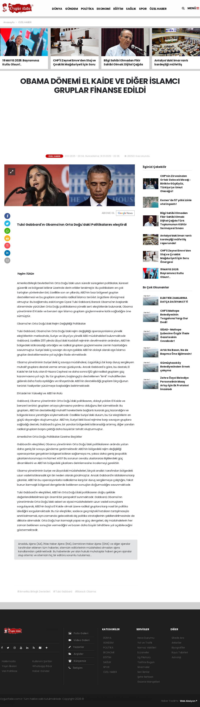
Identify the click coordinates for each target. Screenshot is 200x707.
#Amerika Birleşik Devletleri (33, 591)
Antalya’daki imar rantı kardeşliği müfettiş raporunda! (176, 239)
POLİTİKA (87, 9)
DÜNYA (57, 9)
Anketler (177, 642)
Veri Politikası (9, 671)
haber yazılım (142, 699)
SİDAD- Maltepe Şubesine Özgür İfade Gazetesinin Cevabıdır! (174, 335)
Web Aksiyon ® (188, 701)
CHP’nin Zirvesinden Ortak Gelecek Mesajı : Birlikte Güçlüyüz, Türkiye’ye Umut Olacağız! (175, 183)
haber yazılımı (93, 699)
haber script (7, 702)
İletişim (75, 668)
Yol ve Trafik (144, 642)
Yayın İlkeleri (9, 666)
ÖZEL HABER (158, 9)
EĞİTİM (118, 9)
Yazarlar (76, 647)
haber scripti (126, 699)
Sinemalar (143, 667)
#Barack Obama (85, 591)
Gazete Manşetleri (148, 682)
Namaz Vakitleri (146, 647)
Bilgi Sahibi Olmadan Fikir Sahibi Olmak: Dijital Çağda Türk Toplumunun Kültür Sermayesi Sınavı (174, 220)
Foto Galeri (78, 633)
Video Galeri (79, 640)
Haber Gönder (41, 671)
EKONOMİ (103, 9)
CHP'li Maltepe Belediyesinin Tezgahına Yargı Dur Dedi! (174, 316)
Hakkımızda (9, 661)
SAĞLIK (131, 9)
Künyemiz (77, 661)
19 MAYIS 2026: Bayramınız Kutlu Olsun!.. (172, 273)
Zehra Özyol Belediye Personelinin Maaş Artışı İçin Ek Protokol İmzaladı (174, 383)
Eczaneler (143, 652)
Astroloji (176, 657)
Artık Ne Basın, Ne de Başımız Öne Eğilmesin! (176, 352)
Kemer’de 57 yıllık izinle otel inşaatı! (176, 202)
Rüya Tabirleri (180, 652)
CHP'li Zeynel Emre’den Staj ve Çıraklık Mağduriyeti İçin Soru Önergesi (175, 256)
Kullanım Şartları (42, 661)
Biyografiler (178, 647)
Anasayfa (9, 22)
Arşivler (76, 654)
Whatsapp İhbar (42, 666)
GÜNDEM (71, 9)
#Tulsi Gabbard (62, 591)
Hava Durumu (145, 638)
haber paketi (110, 699)
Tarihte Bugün (146, 662)
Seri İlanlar (143, 672)
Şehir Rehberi (145, 677)
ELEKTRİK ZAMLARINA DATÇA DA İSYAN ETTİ (174, 300)
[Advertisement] (101, 124)
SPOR (143, 9)
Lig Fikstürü (144, 657)
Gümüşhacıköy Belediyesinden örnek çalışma (175, 366)
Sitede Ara (178, 638)
